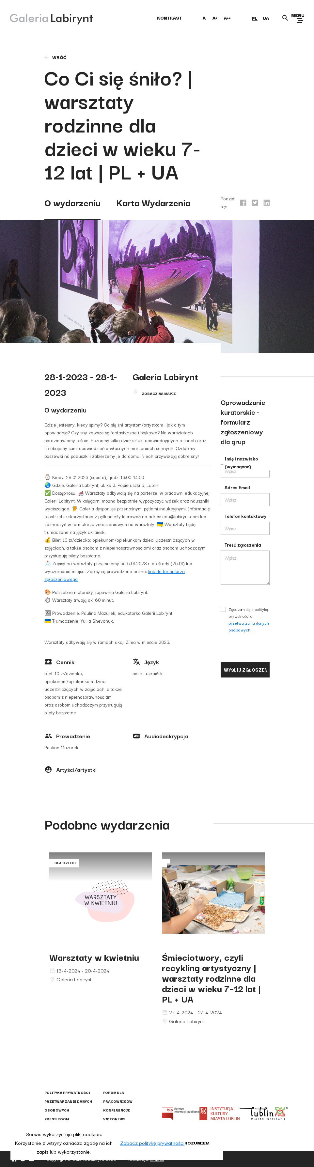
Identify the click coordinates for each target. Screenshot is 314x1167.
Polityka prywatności (67, 1092)
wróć (55, 57)
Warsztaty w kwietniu (94, 957)
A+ (214, 17)
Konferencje (116, 1110)
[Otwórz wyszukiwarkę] (285, 18)
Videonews (114, 1119)
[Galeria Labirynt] (46, 17)
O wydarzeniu (72, 202)
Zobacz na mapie (159, 393)
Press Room (56, 1119)
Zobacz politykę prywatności (152, 1142)
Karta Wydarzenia (153, 202)
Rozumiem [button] (197, 1142)
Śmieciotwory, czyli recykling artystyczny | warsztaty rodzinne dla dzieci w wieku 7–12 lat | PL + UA (211, 977)
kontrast (169, 17)
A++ (227, 17)
